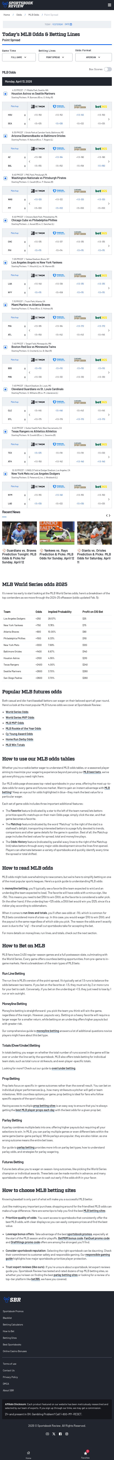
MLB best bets (92, 772)
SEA (10, 123)
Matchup (15, 106)
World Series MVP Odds (20, 717)
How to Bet (8, 1331)
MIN (10, 377)
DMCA (6, 1383)
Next (109, 118)
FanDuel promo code (97, 1238)
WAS (10, 199)
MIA (9, 326)
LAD (10, 503)
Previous (29, 118)
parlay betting (26, 1147)
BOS (10, 368)
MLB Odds (33, 14)
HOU (10, 114)
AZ (9, 157)
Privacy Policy (10, 1377)
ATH (10, 461)
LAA (10, 283)
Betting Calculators (13, 1324)
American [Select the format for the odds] (93, 57)
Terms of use (9, 1363)
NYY (10, 292)
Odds (19, 14)
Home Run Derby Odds (19, 739)
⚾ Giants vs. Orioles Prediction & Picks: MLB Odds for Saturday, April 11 (94, 556)
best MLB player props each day (35, 1110)
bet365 (35, 1279)
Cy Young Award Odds (19, 733)
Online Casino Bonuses (15, 1351)
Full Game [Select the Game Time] (19, 57)
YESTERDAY (57, 24)
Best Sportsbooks (12, 1344)
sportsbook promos (79, 1234)
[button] (100, 69)
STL (10, 419)
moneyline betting (48, 1030)
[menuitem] (57, 1311)
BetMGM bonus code (70, 1238)
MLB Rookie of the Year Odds (23, 728)
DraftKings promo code (25, 1242)
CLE (10, 410)
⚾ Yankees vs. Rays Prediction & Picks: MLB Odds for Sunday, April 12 (57, 554)
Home (7, 14)
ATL (10, 334)
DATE (68, 24)
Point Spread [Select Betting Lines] (55, 57)
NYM (10, 495)
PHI (9, 250)
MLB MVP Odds (15, 723)
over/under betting (63, 1068)
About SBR (8, 1390)
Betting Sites (10, 1337)
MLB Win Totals (15, 744)
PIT (9, 208)
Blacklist (7, 1317)
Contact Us (8, 1370)
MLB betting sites (94, 1210)
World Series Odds (17, 712)
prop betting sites (44, 1105)
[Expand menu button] (109, 4)
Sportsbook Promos (13, 1311)
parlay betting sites (66, 1275)
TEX (10, 452)
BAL (10, 165)
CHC (10, 241)
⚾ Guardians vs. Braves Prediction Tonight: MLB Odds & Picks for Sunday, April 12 (19, 556)
